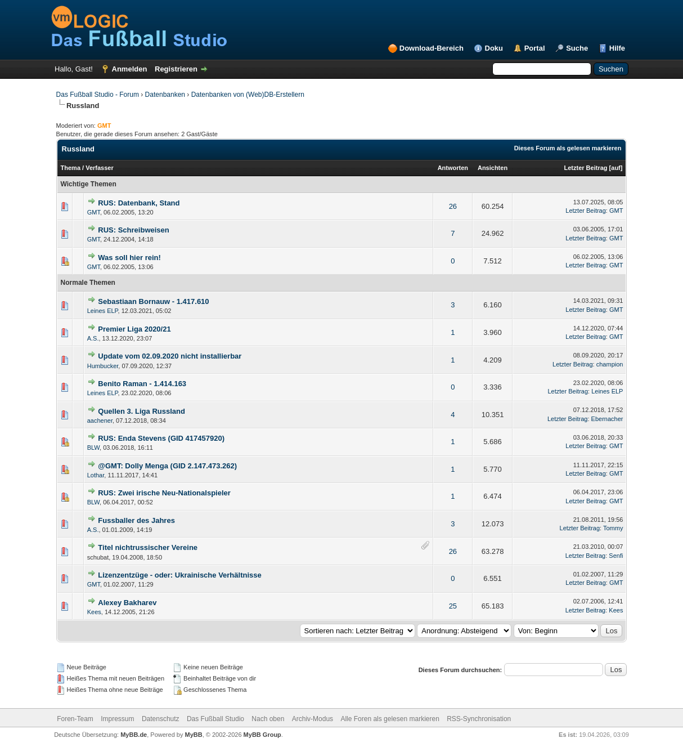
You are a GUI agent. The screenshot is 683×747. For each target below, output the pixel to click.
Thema (70, 167)
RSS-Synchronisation (479, 719)
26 (453, 206)
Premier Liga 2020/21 (134, 329)
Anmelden (129, 69)
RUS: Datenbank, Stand (138, 203)
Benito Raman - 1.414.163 (142, 383)
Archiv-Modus (312, 719)
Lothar (96, 475)
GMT (93, 212)
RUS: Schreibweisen (133, 230)
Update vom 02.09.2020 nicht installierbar (169, 356)
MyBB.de (133, 734)
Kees (94, 612)
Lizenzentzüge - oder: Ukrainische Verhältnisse (179, 575)
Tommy (613, 528)
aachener (100, 420)
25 (453, 606)
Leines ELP (102, 310)
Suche (577, 48)
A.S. (93, 338)
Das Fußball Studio (215, 719)
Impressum (117, 719)
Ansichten (492, 167)
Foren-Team (75, 719)
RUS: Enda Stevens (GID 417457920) (161, 438)
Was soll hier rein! (129, 257)
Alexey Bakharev (127, 602)
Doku (494, 48)
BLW (93, 447)
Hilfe (617, 48)
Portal (534, 48)
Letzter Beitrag (586, 167)
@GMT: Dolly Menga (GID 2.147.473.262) (167, 466)
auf (616, 167)
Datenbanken (165, 95)
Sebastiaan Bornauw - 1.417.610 (153, 301)
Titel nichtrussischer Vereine (147, 547)
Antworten (453, 167)
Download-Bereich (431, 48)
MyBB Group (262, 734)
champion (609, 364)
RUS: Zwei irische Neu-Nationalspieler (164, 493)
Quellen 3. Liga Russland (141, 411)
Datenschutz (160, 719)
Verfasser (100, 167)
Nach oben (267, 719)
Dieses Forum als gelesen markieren (568, 148)
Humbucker (103, 366)
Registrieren (176, 69)
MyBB (194, 734)
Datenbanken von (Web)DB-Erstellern (247, 95)
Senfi (616, 555)
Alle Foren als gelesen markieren (389, 719)
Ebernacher (607, 418)
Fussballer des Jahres (136, 520)
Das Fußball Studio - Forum (97, 95)
